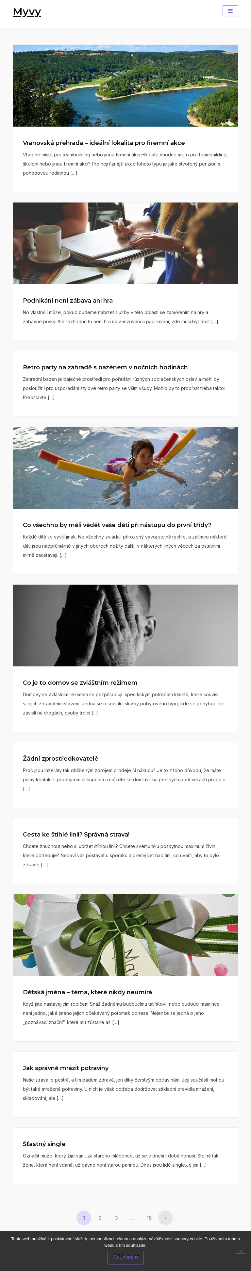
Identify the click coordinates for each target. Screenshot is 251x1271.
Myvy (27, 11)
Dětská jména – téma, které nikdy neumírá (87, 992)
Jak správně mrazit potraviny (66, 1068)
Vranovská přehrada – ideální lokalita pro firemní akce (104, 143)
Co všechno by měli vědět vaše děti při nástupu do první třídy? (117, 525)
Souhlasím (125, 1257)
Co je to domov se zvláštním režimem (80, 682)
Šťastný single (44, 1144)
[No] (240, 1251)
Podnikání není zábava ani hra (68, 300)
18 (149, 1218)
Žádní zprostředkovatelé (60, 758)
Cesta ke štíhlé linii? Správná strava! (76, 834)
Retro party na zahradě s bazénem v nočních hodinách (105, 367)
